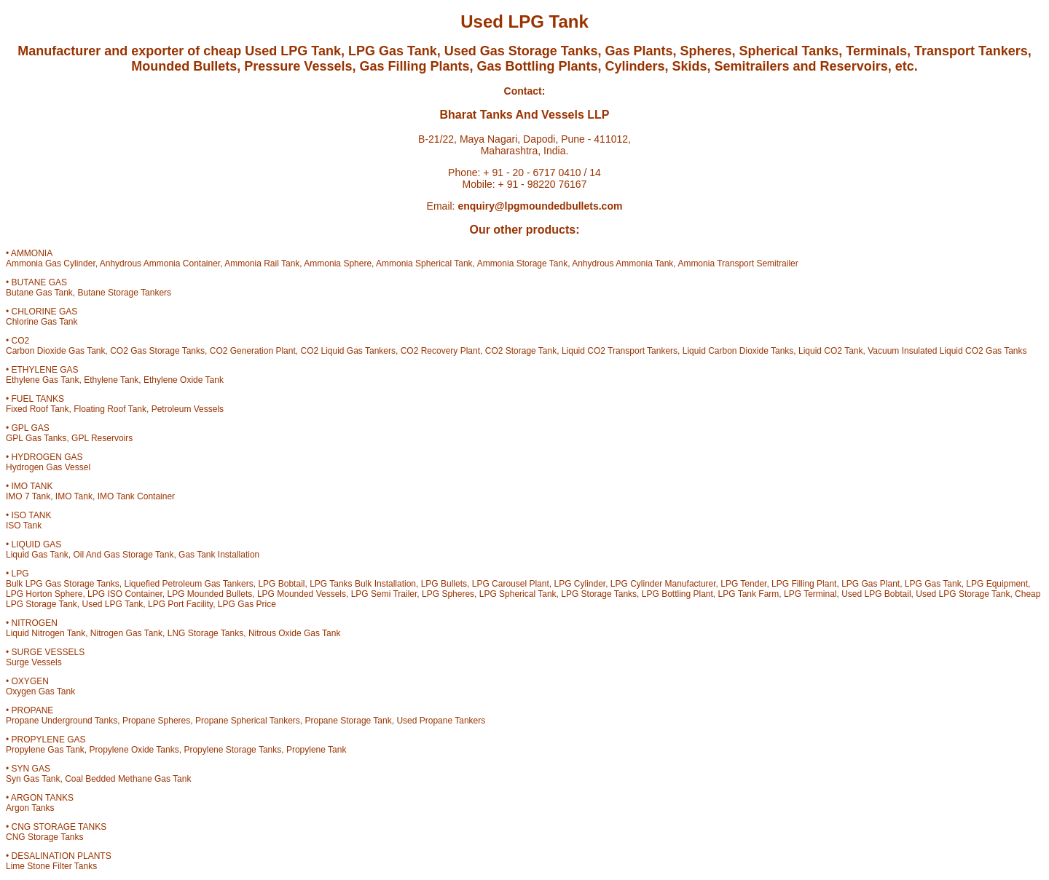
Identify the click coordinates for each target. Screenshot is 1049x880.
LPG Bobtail (281, 584)
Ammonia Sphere (338, 263)
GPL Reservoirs (102, 438)
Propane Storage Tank (348, 721)
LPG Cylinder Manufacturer (663, 584)
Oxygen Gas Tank (40, 691)
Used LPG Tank (113, 604)
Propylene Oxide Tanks (134, 750)
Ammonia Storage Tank (522, 263)
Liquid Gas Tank (37, 555)
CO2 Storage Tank (521, 351)
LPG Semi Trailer (384, 594)
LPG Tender (743, 584)
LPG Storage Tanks (599, 594)
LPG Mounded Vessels (301, 594)
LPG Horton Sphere (44, 594)
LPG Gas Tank (933, 584)
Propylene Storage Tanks (232, 750)
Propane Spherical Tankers (247, 721)
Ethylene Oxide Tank (184, 380)
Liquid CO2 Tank (830, 351)
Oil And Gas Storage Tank (124, 555)
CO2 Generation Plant (253, 351)
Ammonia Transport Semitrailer (737, 263)
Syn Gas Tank (33, 779)
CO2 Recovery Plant (440, 351)
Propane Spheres (156, 721)
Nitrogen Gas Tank (126, 633)
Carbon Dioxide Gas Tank (56, 351)
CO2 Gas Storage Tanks (157, 351)
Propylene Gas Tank (45, 750)
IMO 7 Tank (28, 496)
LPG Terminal (810, 594)
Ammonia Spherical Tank (424, 263)
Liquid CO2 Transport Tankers (619, 351)
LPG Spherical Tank (518, 594)
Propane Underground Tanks (61, 721)
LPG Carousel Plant (510, 584)
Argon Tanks (30, 808)
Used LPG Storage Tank (963, 594)
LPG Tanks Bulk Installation (363, 584)
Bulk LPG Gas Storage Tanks (62, 584)
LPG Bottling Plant (677, 594)
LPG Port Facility (180, 604)
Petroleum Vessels (188, 409)
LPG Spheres (448, 594)
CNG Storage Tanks (45, 837)
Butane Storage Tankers (125, 293)
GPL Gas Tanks (36, 438)
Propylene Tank (316, 750)
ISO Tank (24, 525)
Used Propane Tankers (440, 721)
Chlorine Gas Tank (42, 322)
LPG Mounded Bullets (209, 594)
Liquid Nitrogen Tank (45, 633)
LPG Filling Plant (803, 584)
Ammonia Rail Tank (261, 263)
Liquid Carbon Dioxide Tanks (738, 351)
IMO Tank (74, 496)
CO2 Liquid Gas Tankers (348, 351)
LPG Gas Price (247, 604)
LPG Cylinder (579, 584)
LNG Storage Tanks (206, 633)
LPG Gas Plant (870, 584)
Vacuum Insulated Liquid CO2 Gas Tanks (947, 351)
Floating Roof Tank (110, 409)
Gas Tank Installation (218, 555)
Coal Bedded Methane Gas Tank (128, 779)
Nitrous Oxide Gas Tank (294, 633)
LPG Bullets (444, 584)
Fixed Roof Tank (37, 409)
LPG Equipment (997, 584)
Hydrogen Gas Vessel (48, 467)
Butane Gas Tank (39, 293)
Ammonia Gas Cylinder (50, 263)
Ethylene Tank (111, 380)
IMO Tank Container (137, 496)
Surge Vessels (34, 662)
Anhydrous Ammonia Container (160, 263)
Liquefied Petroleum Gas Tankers (189, 584)
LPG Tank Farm (748, 594)
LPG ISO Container (124, 594)
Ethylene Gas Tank (42, 380)
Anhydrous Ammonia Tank (622, 263)
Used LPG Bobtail (876, 594)
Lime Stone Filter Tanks (51, 866)
